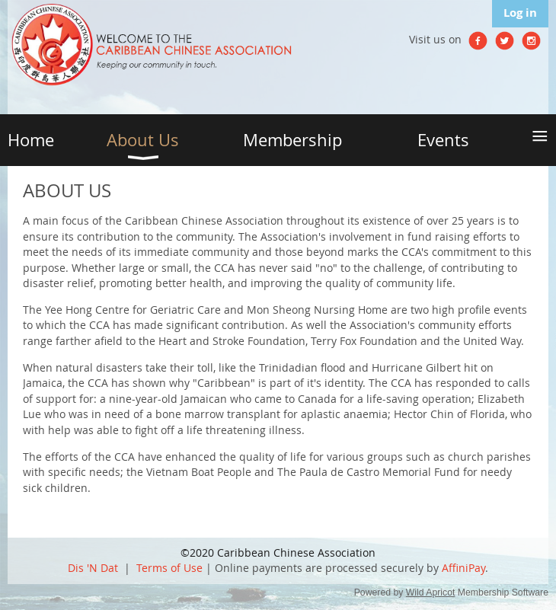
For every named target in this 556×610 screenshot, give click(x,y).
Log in (520, 13)
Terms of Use (169, 567)
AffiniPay (463, 567)
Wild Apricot (430, 592)
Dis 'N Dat (93, 567)
